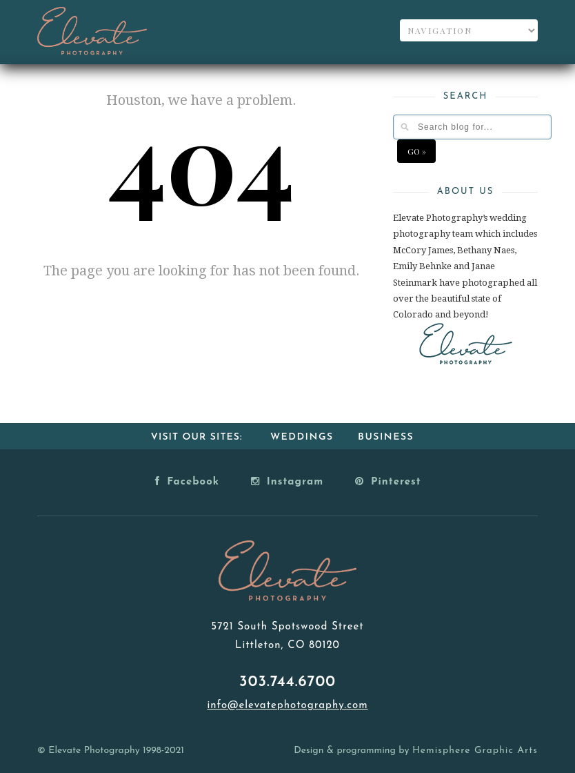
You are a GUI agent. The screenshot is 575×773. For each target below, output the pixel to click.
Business (386, 437)
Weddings (302, 437)
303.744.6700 (287, 682)
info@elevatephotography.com (287, 706)
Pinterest (388, 481)
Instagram (287, 481)
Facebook (187, 481)
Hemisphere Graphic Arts (475, 750)
